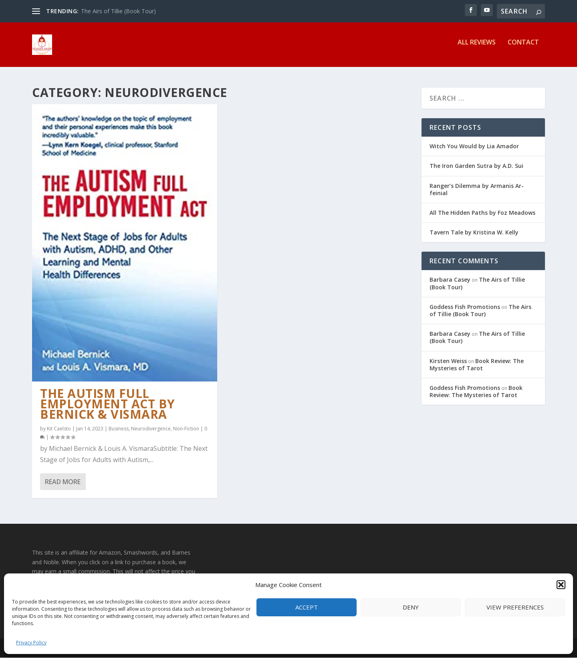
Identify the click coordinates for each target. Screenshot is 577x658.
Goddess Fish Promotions (465, 307)
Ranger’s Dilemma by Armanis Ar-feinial (477, 189)
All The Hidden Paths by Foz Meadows (482, 213)
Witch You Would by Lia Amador (474, 146)
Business (119, 428)
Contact (523, 48)
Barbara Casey (450, 280)
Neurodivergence (151, 428)
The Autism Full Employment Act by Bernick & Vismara (107, 404)
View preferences (515, 607)
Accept (306, 607)
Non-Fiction (186, 428)
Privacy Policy (31, 642)
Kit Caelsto (59, 428)
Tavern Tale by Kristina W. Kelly (474, 232)
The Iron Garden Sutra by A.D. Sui (476, 166)
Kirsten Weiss (448, 361)
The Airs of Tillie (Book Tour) (118, 11)
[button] (561, 585)
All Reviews (477, 48)
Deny (411, 607)
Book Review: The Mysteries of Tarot (477, 364)
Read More (63, 481)
